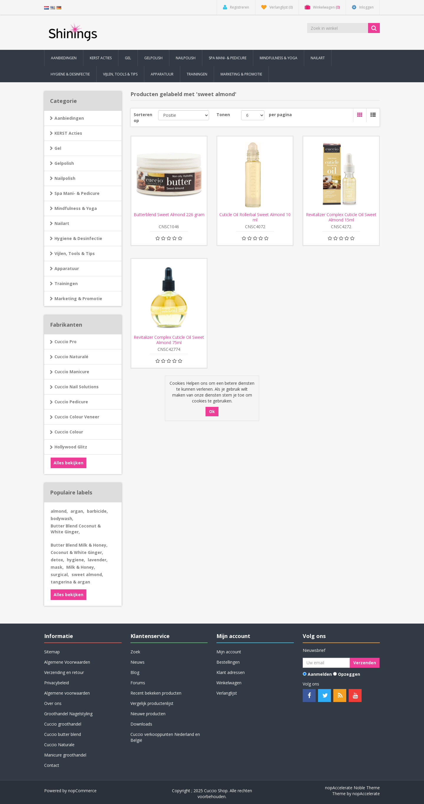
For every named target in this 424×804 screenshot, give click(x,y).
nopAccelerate (366, 793)
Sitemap (52, 652)
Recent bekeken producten (155, 693)
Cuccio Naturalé (71, 356)
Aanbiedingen (64, 57)
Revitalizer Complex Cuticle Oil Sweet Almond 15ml (341, 217)
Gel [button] (128, 57)
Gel (57, 148)
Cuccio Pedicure (71, 402)
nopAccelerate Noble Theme (352, 787)
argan (77, 511)
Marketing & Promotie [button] (241, 74)
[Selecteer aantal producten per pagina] (252, 115)
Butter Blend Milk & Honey (79, 545)
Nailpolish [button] (186, 57)
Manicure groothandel (65, 755)
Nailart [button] (318, 57)
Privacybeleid (56, 682)
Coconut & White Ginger (77, 552)
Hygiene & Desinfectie (78, 238)
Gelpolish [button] (153, 57)
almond (59, 511)
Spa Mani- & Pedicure (77, 193)
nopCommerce (82, 790)
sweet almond (87, 574)
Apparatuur (66, 268)
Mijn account (228, 652)
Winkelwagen (228, 682)
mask (57, 567)
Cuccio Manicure (71, 371)
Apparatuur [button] (162, 74)
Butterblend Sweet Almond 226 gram (169, 214)
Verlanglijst (226, 693)
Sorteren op (143, 117)
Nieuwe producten (147, 713)
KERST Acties (101, 57)
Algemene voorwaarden (67, 693)
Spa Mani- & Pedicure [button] (227, 57)
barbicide (97, 511)
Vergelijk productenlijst (151, 703)
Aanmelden (320, 674)
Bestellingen (228, 662)
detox (57, 560)
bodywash (62, 518)
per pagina (280, 114)
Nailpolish (64, 178)
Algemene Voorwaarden (67, 662)
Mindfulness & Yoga (75, 208)
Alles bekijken (68, 463)
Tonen (223, 114)
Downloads (141, 724)
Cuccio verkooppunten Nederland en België (165, 737)
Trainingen (66, 283)
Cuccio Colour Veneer (76, 417)
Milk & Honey (80, 567)
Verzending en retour (64, 672)
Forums (137, 682)
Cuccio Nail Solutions (76, 386)
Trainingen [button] (197, 74)
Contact (51, 765)
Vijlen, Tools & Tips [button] (120, 74)
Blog (134, 672)
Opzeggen (349, 674)
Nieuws (137, 662)
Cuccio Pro (65, 341)
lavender (97, 560)
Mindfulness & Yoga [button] (278, 57)
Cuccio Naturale (59, 744)
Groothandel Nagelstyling (68, 713)
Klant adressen (230, 672)
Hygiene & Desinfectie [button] (70, 74)
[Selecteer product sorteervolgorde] (183, 115)
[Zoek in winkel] (338, 28)
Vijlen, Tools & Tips (74, 253)
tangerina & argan (70, 582)
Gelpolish (64, 163)
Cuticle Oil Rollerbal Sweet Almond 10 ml (255, 217)
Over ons (53, 703)
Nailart (61, 223)
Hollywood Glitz (70, 447)
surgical (60, 574)
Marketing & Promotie (78, 298)
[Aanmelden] (326, 663)
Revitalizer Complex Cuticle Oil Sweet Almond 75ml (169, 340)
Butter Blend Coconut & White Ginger (76, 529)
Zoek (135, 652)
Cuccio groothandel (62, 724)
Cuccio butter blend (62, 734)
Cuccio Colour (68, 432)
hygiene (76, 560)
